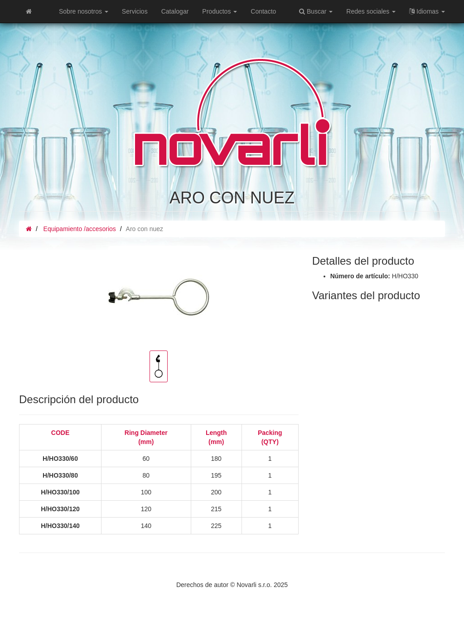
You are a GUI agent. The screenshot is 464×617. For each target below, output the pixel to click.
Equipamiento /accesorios (80, 228)
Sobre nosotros (83, 11)
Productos (219, 11)
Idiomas (427, 11)
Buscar (316, 11)
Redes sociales (371, 11)
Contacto (263, 11)
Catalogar (175, 11)
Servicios (135, 11)
